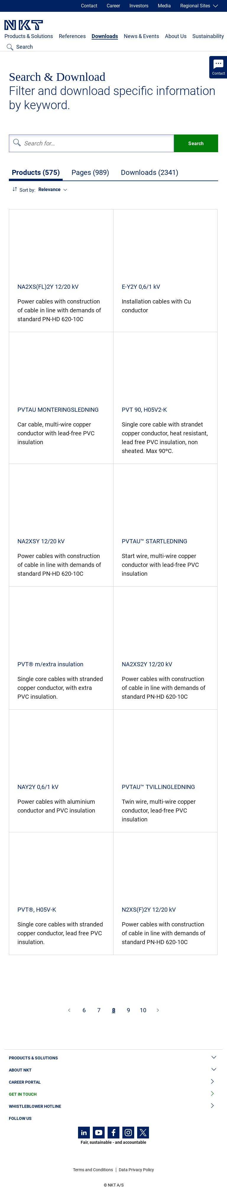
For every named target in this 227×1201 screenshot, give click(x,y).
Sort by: (27, 190)
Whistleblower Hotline (113, 1106)
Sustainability (208, 36)
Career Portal (113, 1082)
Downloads (105, 36)
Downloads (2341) (149, 172)
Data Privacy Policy (136, 1169)
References (72, 36)
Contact (89, 6)
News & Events (141, 36)
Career (113, 6)
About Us (176, 36)
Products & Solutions (28, 36)
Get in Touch (113, 1094)
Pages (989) (90, 172)
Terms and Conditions (93, 1169)
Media (164, 6)
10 (143, 1010)
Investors (138, 6)
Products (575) (36, 172)
